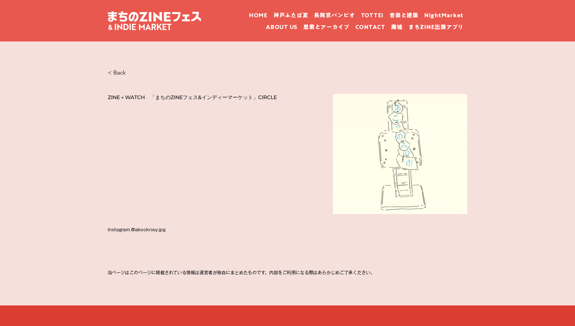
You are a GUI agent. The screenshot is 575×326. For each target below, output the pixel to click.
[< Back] (134, 72)
